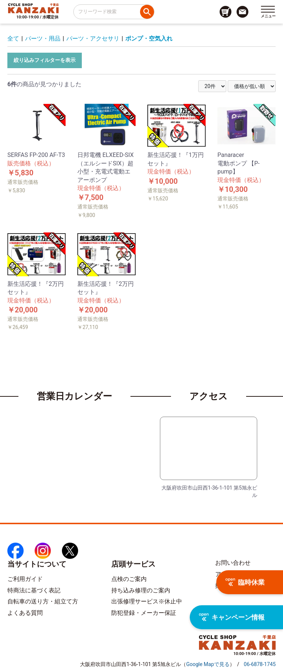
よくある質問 (25, 612)
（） (207, 664)
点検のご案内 (129, 578)
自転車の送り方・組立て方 (42, 601)
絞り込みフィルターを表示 (45, 60)
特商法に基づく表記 (33, 590)
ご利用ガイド (25, 578)
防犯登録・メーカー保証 (143, 612)
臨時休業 (245, 582)
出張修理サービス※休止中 (146, 601)
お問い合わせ (233, 562)
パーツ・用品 (42, 38)
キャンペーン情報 (232, 617)
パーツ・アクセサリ (92, 38)
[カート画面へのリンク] (225, 12)
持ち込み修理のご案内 (140, 590)
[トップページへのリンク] (33, 8)
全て (13, 38)
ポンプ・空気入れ (148, 38)
